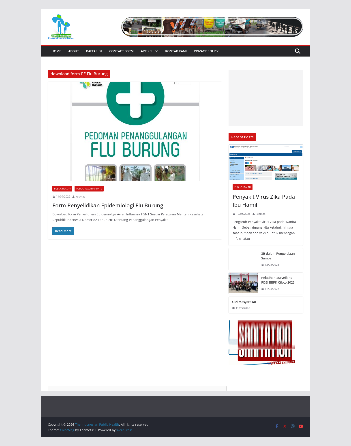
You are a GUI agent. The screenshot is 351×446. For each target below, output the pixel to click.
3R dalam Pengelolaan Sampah (278, 255)
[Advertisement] (266, 98)
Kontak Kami (176, 51)
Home (56, 51)
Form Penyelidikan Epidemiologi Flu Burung (107, 205)
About (73, 51)
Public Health (62, 188)
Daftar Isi (94, 51)
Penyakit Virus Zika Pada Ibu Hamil (264, 200)
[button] (155, 51)
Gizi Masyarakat (244, 302)
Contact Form (121, 51)
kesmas (80, 196)
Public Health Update (89, 188)
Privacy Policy (206, 51)
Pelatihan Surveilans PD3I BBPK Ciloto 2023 (278, 280)
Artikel (147, 51)
